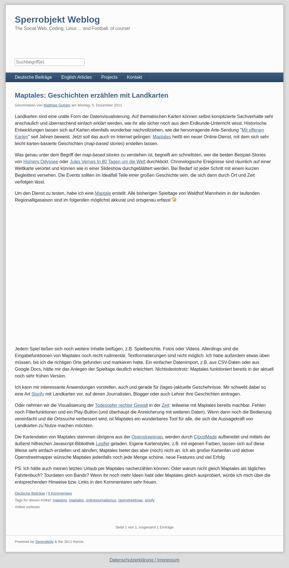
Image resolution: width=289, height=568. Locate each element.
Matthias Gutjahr (56, 105)
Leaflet (103, 443)
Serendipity (44, 541)
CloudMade (205, 436)
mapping (60, 500)
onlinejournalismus (101, 500)
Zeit (165, 405)
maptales (76, 500)
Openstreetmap (147, 436)
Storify (37, 394)
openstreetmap (130, 500)
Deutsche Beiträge (33, 77)
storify (150, 500)
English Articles (76, 77)
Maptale (103, 193)
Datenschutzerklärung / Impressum (144, 560)
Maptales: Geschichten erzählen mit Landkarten (91, 95)
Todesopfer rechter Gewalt (121, 405)
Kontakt (134, 77)
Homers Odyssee (40, 161)
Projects (109, 77)
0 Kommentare (60, 493)
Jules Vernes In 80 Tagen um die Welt (107, 161)
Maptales (162, 136)
